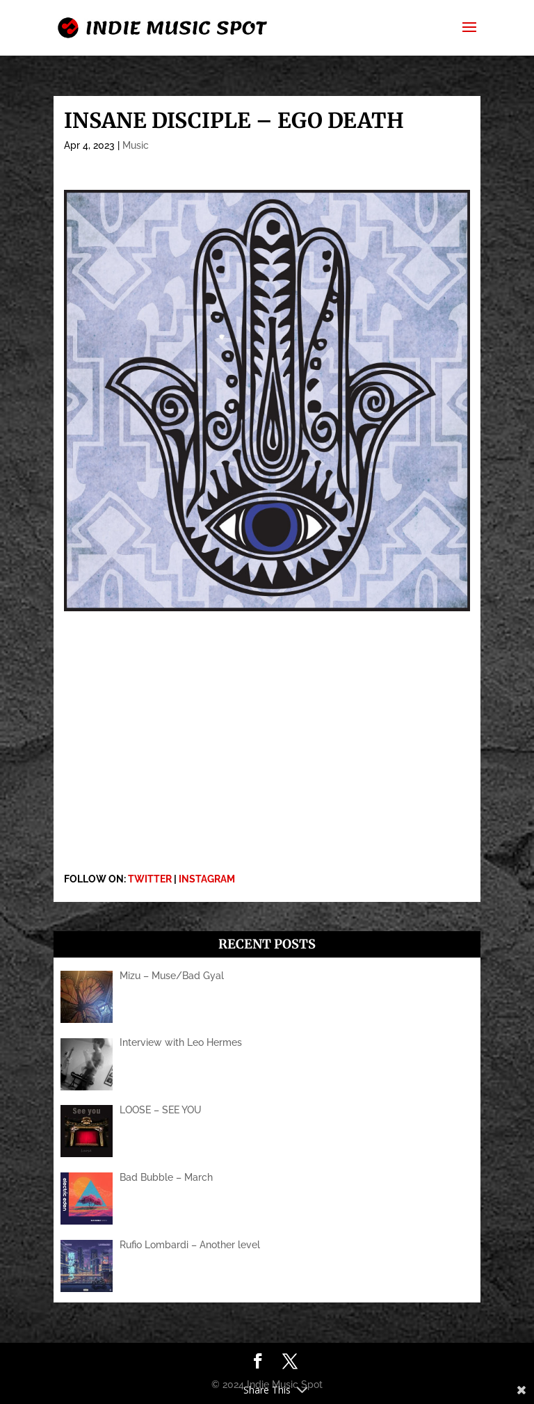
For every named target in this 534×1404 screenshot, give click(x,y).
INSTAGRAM (207, 879)
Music (135, 145)
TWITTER (150, 879)
